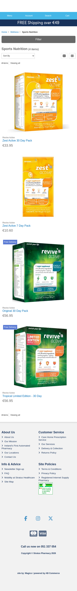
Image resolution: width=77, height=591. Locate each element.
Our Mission (9, 441)
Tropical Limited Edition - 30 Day (22, 396)
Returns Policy (47, 452)
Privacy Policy (47, 473)
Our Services (46, 444)
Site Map (8, 481)
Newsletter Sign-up (13, 469)
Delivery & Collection (50, 448)
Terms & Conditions (49, 469)
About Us (8, 437)
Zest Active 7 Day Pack (16, 225)
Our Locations (10, 452)
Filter (38, 39)
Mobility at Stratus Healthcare (18, 477)
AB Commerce (53, 573)
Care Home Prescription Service (52, 438)
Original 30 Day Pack (15, 310)
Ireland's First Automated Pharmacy (16, 447)
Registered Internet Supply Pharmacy (53, 479)
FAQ (5, 473)
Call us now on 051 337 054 (38, 546)
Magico (28, 573)
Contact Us (9, 457)
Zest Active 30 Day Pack (17, 140)
